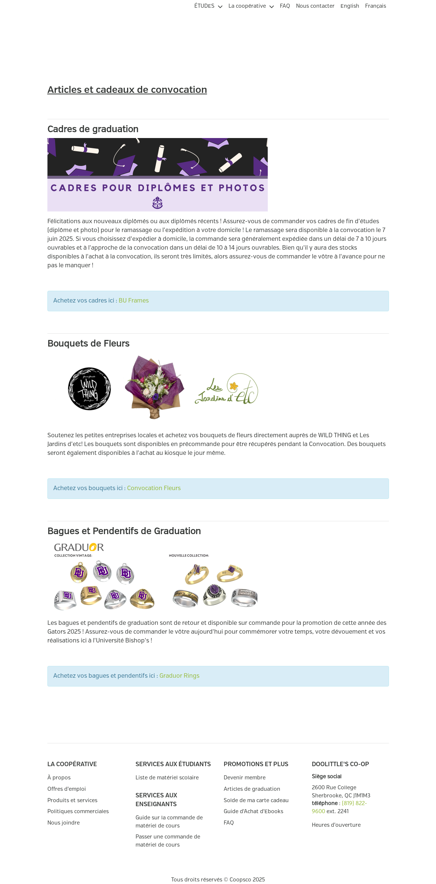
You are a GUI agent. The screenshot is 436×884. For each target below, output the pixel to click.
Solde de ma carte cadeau (256, 800)
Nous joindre (63, 823)
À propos (59, 777)
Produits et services (72, 800)
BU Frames (134, 301)
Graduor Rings (179, 676)
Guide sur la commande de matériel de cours (169, 822)
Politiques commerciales (78, 811)
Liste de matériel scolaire (167, 777)
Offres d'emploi (66, 789)
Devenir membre (245, 777)
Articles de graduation (252, 789)
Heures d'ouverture (336, 825)
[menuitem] (208, 5)
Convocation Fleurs (154, 488)
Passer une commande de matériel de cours (168, 841)
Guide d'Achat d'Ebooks (253, 811)
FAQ (229, 823)
